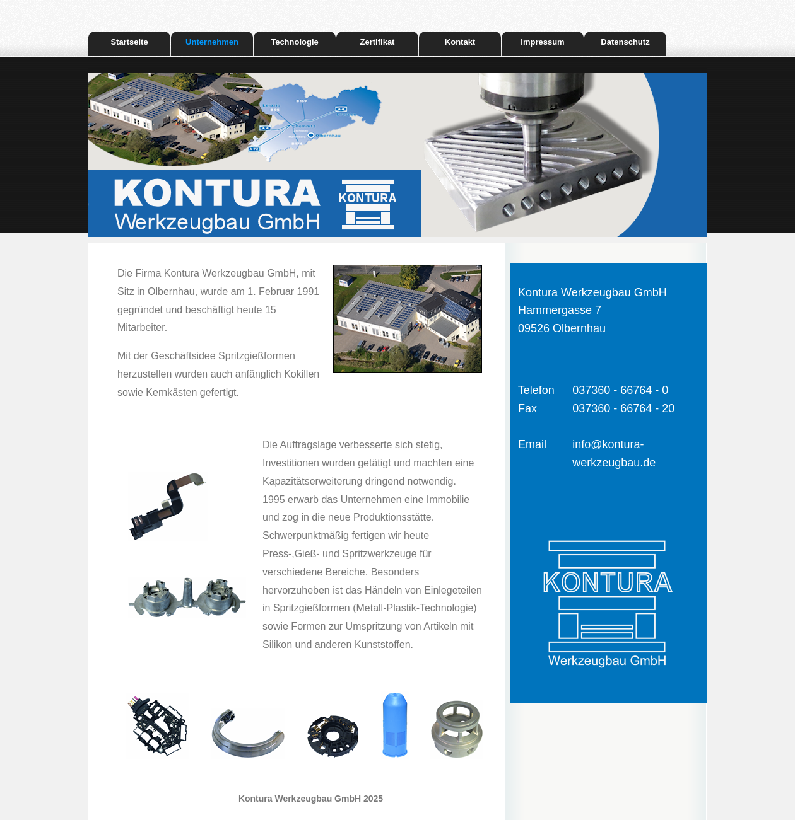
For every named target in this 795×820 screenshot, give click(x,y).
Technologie (295, 42)
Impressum (542, 42)
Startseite (129, 42)
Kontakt (460, 42)
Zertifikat (377, 42)
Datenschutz (625, 42)
